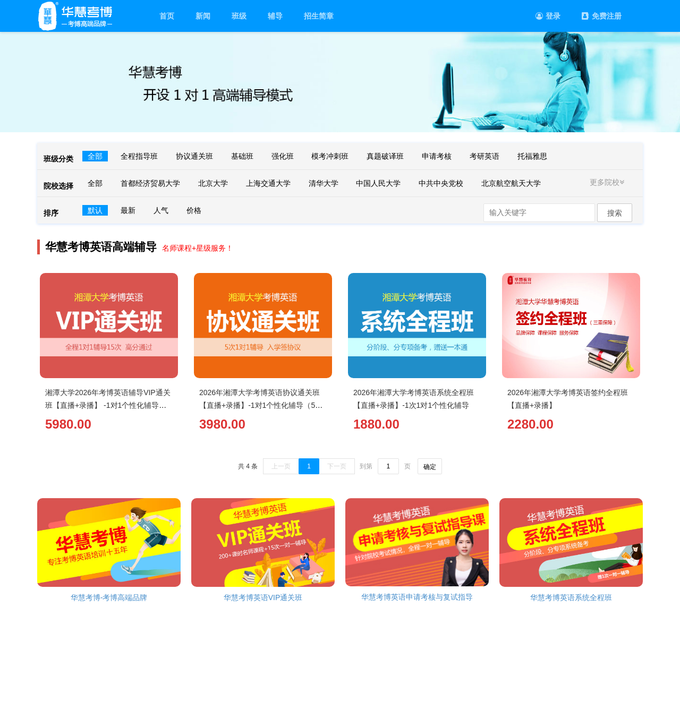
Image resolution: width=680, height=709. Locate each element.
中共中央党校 (441, 183)
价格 (193, 210)
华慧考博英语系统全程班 (571, 597)
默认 (95, 210)
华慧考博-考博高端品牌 (109, 597)
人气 (161, 210)
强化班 (282, 156)
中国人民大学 (378, 183)
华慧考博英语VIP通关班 (263, 597)
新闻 (203, 16)
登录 (548, 16)
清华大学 (323, 183)
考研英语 (484, 156)
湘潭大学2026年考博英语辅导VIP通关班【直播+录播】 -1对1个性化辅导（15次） (108, 405)
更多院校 (608, 182)
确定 (429, 467)
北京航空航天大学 (511, 183)
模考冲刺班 (329, 156)
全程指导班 (139, 156)
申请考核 (437, 156)
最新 (128, 210)
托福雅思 (532, 156)
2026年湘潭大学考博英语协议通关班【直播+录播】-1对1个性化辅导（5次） (259, 405)
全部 (95, 156)
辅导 (275, 16)
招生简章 (319, 16)
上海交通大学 (268, 183)
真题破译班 (385, 156)
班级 (239, 16)
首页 (166, 16)
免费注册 (602, 16)
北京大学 (213, 183)
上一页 (281, 466)
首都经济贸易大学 (150, 183)
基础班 (242, 156)
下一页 (336, 466)
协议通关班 (194, 156)
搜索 (614, 213)
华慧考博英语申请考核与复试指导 (417, 597)
